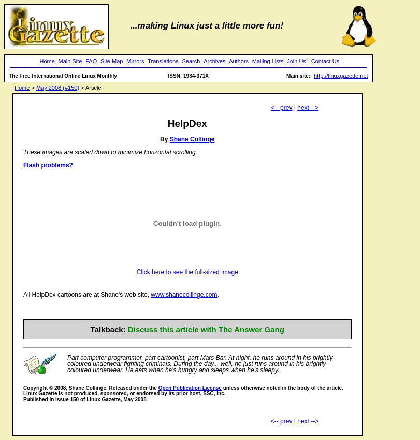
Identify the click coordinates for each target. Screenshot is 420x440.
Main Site (70, 61)
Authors (239, 61)
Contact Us (325, 61)
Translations (163, 61)
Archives (214, 61)
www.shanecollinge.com (184, 295)
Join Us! (297, 61)
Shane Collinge (192, 139)
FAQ (91, 61)
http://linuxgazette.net (341, 76)
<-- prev (282, 107)
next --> (307, 107)
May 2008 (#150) (57, 87)
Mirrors (135, 61)
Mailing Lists (268, 61)
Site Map (111, 61)
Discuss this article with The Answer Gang (206, 329)
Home (46, 61)
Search (191, 61)
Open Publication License (190, 388)
